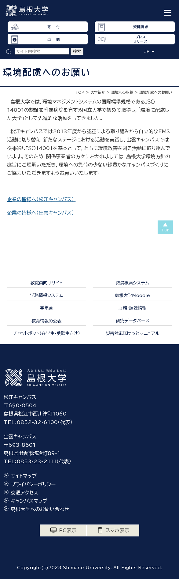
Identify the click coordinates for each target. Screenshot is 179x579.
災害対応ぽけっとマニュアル (132, 333)
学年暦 (46, 308)
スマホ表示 (117, 530)
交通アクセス (24, 492)
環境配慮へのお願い (155, 92)
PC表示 (67, 530)
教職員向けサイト (46, 282)
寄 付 (53, 26)
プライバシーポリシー (33, 484)
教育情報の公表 (46, 320)
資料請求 (140, 26)
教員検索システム (132, 282)
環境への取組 (122, 92)
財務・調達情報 (132, 308)
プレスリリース (140, 39)
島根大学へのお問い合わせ (40, 509)
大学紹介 (97, 92)
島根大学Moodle (132, 295)
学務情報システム (46, 295)
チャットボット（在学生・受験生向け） (46, 333)
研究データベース (132, 320)
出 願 (53, 39)
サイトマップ (24, 475)
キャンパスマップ (29, 500)
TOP (79, 92)
